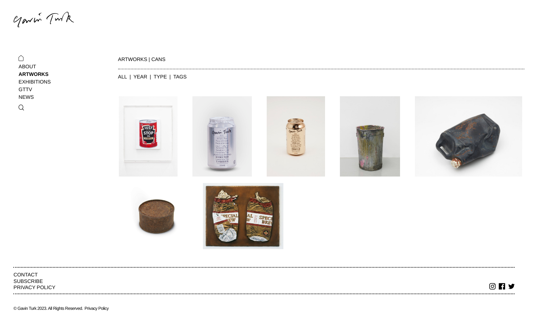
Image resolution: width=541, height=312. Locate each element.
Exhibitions (34, 82)
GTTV (25, 89)
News (26, 97)
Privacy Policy (34, 287)
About (27, 66)
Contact (25, 274)
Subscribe (28, 281)
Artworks (33, 74)
